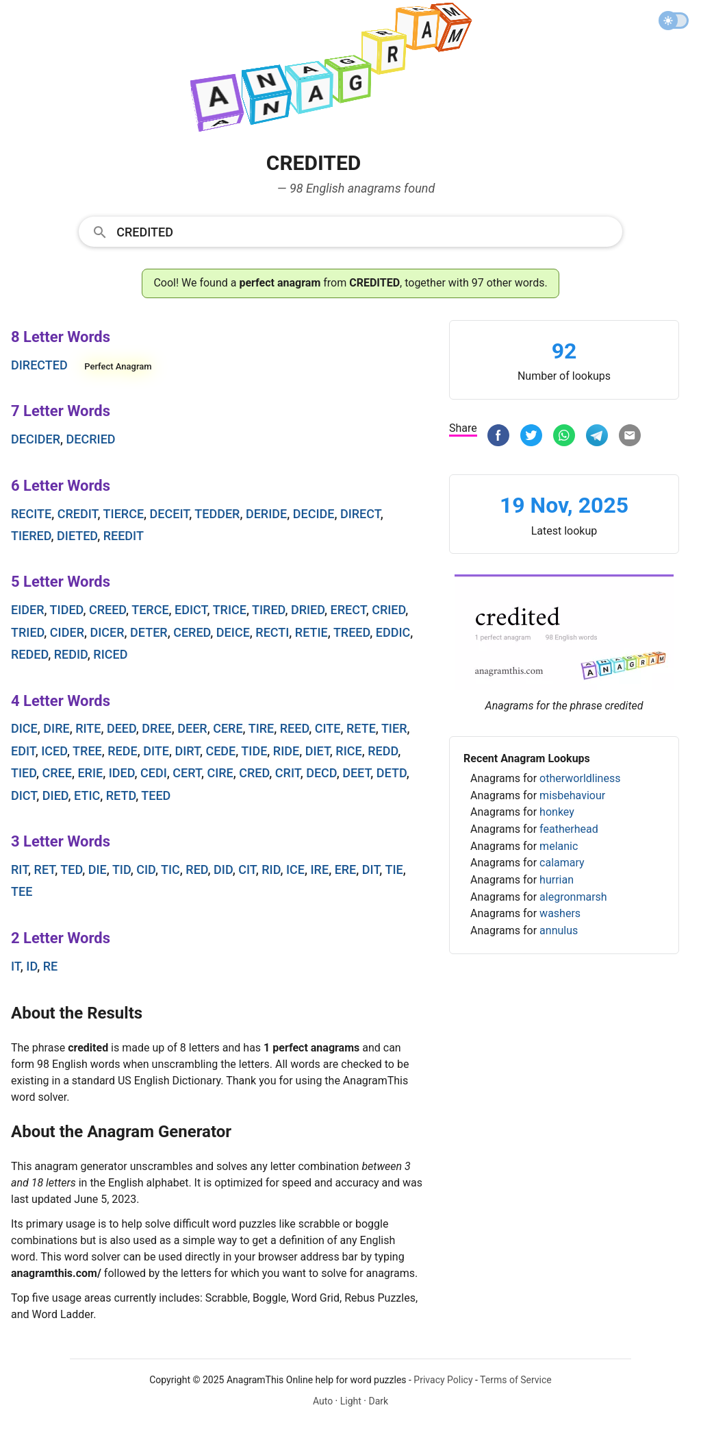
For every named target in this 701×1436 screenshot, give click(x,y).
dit (371, 869)
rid (271, 869)
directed (39, 365)
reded (29, 654)
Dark (378, 1401)
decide (314, 514)
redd (383, 751)
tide (254, 751)
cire (220, 773)
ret (44, 869)
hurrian (556, 879)
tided (67, 610)
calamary (562, 862)
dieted (77, 535)
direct (360, 514)
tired (268, 610)
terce (149, 610)
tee (21, 891)
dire (56, 728)
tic (170, 869)
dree (156, 728)
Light (350, 1401)
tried (27, 632)
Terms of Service (516, 1379)
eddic (393, 632)
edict (191, 610)
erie (90, 773)
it (16, 966)
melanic (558, 846)
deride (266, 514)
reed (294, 728)
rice (348, 751)
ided (122, 773)
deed (121, 728)
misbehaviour (572, 795)
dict (23, 795)
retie (311, 632)
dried (307, 610)
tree (87, 751)
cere (227, 728)
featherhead (568, 829)
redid (71, 654)
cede (220, 751)
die (97, 869)
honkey (556, 811)
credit (78, 514)
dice (24, 728)
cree (57, 773)
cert (187, 773)
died (55, 795)
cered (191, 632)
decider (35, 439)
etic (87, 795)
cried (388, 610)
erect (348, 610)
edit (23, 751)
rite (88, 728)
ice (295, 869)
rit (19, 869)
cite (328, 728)
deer (192, 728)
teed (155, 795)
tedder (217, 514)
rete (361, 728)
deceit (170, 514)
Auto (323, 1401)
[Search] (365, 231)
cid (145, 869)
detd (392, 773)
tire (261, 728)
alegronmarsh (573, 896)
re (50, 966)
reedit (123, 535)
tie (394, 869)
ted (71, 869)
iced (54, 751)
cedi (153, 773)
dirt (187, 751)
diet (317, 751)
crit (288, 773)
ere (346, 869)
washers (560, 913)
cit (247, 869)
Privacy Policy (442, 1379)
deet (356, 773)
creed (107, 610)
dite (156, 751)
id (31, 966)
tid (121, 869)
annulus (558, 930)
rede (122, 751)
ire (320, 869)
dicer (107, 632)
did (223, 869)
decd (321, 773)
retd (121, 795)
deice (233, 632)
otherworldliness (579, 778)
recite (31, 514)
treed (351, 632)
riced (110, 654)
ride (286, 751)
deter (149, 632)
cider (67, 632)
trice (229, 610)
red (196, 869)
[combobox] (350, 231)
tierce (123, 514)
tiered (31, 535)
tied (23, 773)
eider (27, 610)
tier (394, 728)
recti (272, 632)
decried (91, 439)
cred (254, 773)
